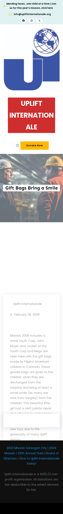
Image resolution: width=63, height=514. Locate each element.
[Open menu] (17, 145)
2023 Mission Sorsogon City (27, 448)
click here (47, 8)
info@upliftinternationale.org (32, 14)
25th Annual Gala (31, 453)
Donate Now (34, 145)
